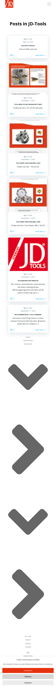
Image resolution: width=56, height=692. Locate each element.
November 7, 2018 (28, 101)
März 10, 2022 (28, 42)
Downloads (28, 488)
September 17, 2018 (28, 311)
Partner (28, 640)
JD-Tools (29, 39)
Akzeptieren (28, 679)
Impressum (28, 659)
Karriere (28, 643)
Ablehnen (27, 685)
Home (28, 337)
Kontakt (28, 647)
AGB (28, 653)
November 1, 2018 (28, 277)
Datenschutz (28, 656)
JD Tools (28, 636)
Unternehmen (28, 340)
